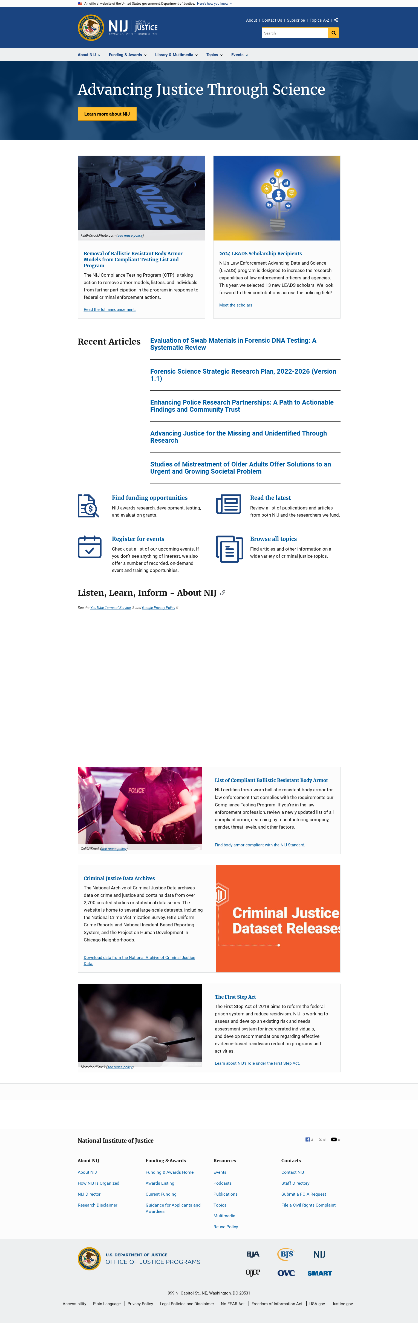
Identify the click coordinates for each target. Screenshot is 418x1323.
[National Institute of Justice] (319, 1252)
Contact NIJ (292, 1172)
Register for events (91, 549)
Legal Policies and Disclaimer (187, 1303)
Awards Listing (160, 1183)
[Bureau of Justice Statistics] (286, 1258)
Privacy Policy (140, 1303)
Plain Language (107, 1303)
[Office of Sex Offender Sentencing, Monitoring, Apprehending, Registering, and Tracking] (320, 1272)
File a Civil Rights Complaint (308, 1205)
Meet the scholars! (236, 305)
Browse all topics (229, 549)
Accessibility (74, 1303)
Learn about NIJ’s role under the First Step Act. (257, 1063)
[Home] (133, 27)
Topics (220, 1205)
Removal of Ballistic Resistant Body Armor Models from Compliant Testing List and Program (133, 260)
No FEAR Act (233, 1303)
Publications (226, 1194)
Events (220, 1172)
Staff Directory (295, 1183)
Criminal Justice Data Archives (119, 878)
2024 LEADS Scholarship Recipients (260, 254)
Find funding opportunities (91, 508)
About (251, 20)
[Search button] (333, 32)
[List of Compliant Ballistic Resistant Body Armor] (140, 808)
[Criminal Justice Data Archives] (278, 919)
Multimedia (224, 1215)
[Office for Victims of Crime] (286, 1273)
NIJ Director (89, 1194)
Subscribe (296, 20)
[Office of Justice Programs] (91, 27)
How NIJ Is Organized (98, 1183)
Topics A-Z (319, 20)
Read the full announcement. (110, 309)
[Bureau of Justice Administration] (253, 1252)
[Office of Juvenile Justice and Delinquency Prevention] (253, 1274)
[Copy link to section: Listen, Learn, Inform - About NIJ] (221, 592)
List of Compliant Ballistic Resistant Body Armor (271, 780)
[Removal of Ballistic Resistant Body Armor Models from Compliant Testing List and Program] (141, 198)
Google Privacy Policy (160, 607)
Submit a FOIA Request (303, 1194)
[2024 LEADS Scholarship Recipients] (277, 198)
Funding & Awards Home (170, 1172)
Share (338, 21)
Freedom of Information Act (277, 1303)
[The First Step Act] (140, 1025)
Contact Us (272, 20)
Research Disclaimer (97, 1205)
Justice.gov (342, 1303)
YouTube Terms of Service (112, 607)
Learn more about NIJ (107, 114)
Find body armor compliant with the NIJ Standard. (260, 845)
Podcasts (223, 1183)
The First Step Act (235, 997)
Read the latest (229, 508)
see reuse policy (130, 235)
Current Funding (161, 1194)
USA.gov (317, 1303)
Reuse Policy (226, 1226)
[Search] (295, 32)
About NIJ (87, 1172)
